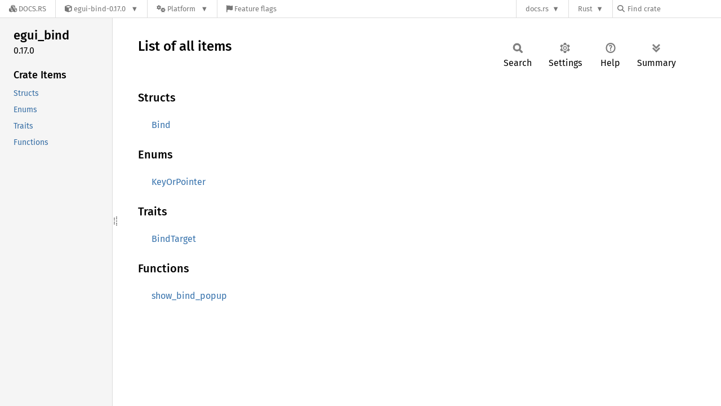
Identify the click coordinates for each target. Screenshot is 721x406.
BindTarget (174, 238)
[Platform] (182, 8)
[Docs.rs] (27, 8)
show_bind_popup (189, 295)
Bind (161, 125)
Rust (585, 9)
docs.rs (537, 9)
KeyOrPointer (179, 181)
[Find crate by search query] (673, 8)
